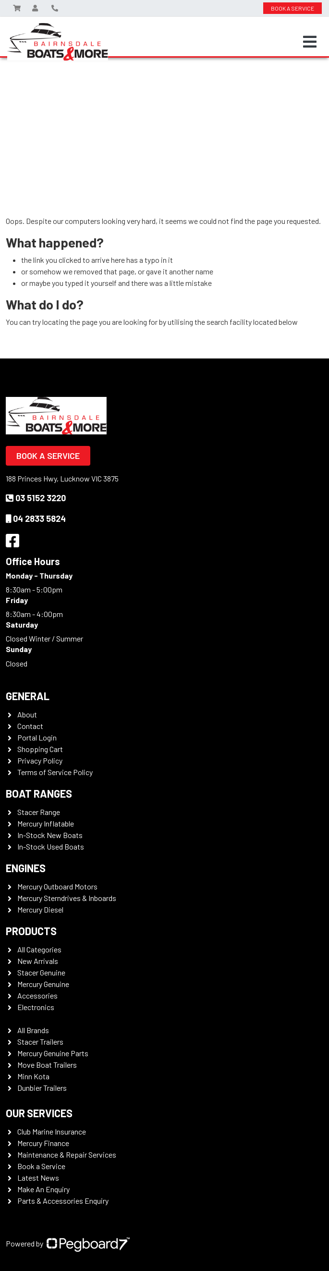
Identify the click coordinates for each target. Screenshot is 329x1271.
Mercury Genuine (43, 983)
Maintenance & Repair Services (66, 1154)
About (27, 714)
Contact (30, 725)
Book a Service (48, 455)
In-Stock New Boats (50, 834)
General (27, 696)
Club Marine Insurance (51, 1131)
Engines (26, 868)
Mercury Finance (43, 1143)
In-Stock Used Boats (50, 846)
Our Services (39, 1113)
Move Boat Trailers (47, 1064)
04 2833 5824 (36, 518)
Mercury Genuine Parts (52, 1053)
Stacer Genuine (41, 972)
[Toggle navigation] (310, 42)
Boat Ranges (39, 793)
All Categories (39, 949)
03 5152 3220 (36, 498)
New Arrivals (37, 960)
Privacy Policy (39, 760)
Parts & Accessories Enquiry (63, 1200)
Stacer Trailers (40, 1041)
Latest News (38, 1177)
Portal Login (37, 737)
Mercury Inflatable (45, 823)
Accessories (37, 995)
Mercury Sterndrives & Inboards (66, 897)
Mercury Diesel (40, 909)
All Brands (33, 1030)
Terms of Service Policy (55, 772)
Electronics (35, 1007)
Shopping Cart (40, 748)
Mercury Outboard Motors (57, 886)
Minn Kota (33, 1076)
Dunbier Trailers (42, 1087)
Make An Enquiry (43, 1189)
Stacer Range (38, 811)
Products (31, 931)
